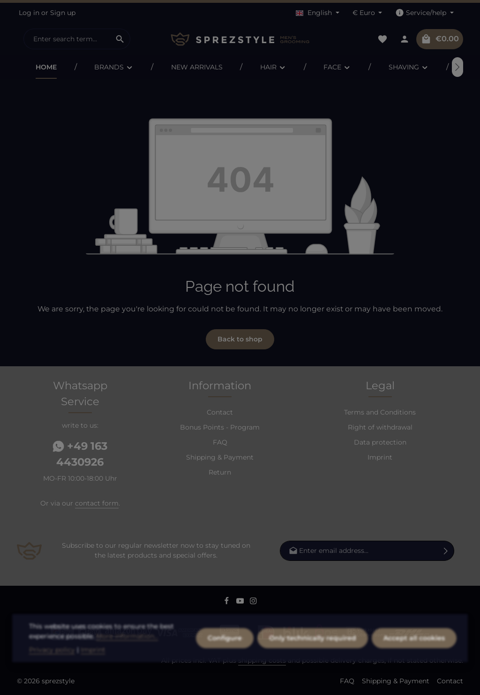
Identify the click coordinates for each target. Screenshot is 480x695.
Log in (29, 12)
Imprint (380, 457)
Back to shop (240, 339)
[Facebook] (227, 602)
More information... (127, 664)
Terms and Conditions (380, 412)
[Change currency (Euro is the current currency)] (367, 13)
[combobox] (67, 39)
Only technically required (312, 666)
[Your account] (404, 39)
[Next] (457, 67)
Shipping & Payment (220, 457)
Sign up (62, 12)
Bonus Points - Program (220, 427)
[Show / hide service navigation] (424, 13)
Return (220, 472)
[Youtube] (241, 602)
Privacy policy (52, 678)
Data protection (380, 442)
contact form (97, 503)
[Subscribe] (446, 551)
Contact (220, 412)
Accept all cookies (414, 666)
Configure (225, 666)
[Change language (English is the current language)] (317, 13)
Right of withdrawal (380, 427)
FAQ (220, 442)
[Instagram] (253, 602)
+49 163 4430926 (79, 453)
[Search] (120, 39)
